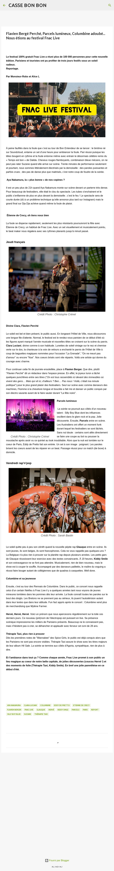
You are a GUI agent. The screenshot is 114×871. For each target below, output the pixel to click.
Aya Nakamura (14, 705)
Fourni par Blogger (57, 860)
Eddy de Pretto (62, 705)
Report (94, 710)
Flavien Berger (14, 710)
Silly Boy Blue (14, 714)
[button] (8, 48)
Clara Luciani (30, 705)
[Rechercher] (51, 5)
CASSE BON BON (27, 5)
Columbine (45, 705)
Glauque (41, 710)
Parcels (75, 710)
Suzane (27, 714)
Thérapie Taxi (41, 714)
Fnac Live (29, 710)
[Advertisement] (57, 778)
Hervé (51, 710)
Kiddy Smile (63, 710)
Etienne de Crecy (81, 705)
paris (85, 710)
